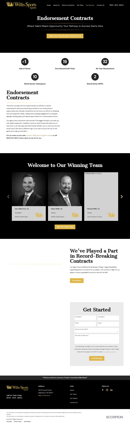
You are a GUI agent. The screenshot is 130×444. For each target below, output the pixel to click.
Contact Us (74, 402)
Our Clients (73, 398)
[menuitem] (9, 421)
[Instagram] (107, 390)
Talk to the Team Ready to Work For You (65, 36)
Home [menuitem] (49, 5)
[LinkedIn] (111, 390)
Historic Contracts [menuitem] (68, 5)
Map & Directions (44, 395)
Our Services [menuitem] (90, 5)
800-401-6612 (117, 5)
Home (72, 390)
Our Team (73, 394)
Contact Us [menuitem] (100, 5)
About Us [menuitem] (56, 5)
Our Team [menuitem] (80, 5)
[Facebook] (103, 390)
